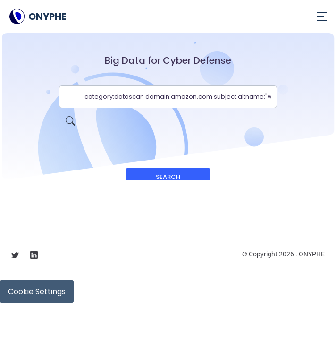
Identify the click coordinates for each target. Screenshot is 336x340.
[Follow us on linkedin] (34, 256)
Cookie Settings (37, 291)
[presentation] (168, 126)
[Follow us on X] (15, 256)
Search (168, 176)
